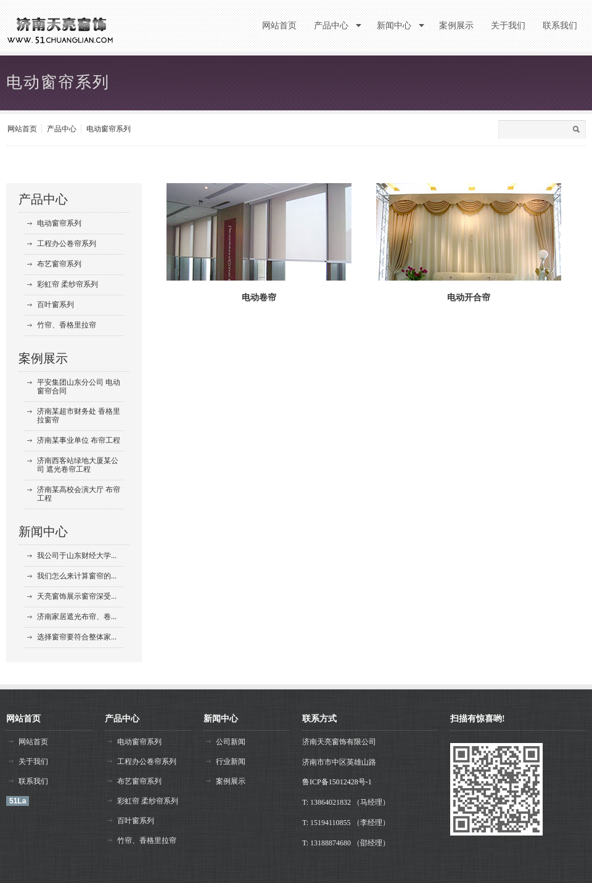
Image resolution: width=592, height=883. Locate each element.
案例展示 (43, 358)
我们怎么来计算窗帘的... (77, 576)
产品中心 (61, 129)
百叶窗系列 (55, 304)
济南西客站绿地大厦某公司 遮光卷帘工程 (77, 465)
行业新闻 (230, 761)
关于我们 (33, 761)
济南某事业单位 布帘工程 (78, 440)
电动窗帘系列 (108, 129)
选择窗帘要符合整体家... (77, 637)
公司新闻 (230, 741)
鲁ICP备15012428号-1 (337, 782)
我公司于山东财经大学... (77, 555)
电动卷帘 (259, 297)
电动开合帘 (468, 297)
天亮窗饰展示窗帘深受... (77, 596)
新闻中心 (43, 531)
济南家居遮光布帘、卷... (77, 616)
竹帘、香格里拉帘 (66, 325)
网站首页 (22, 129)
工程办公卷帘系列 (66, 243)
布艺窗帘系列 (59, 264)
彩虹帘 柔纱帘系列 (67, 284)
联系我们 (33, 781)
